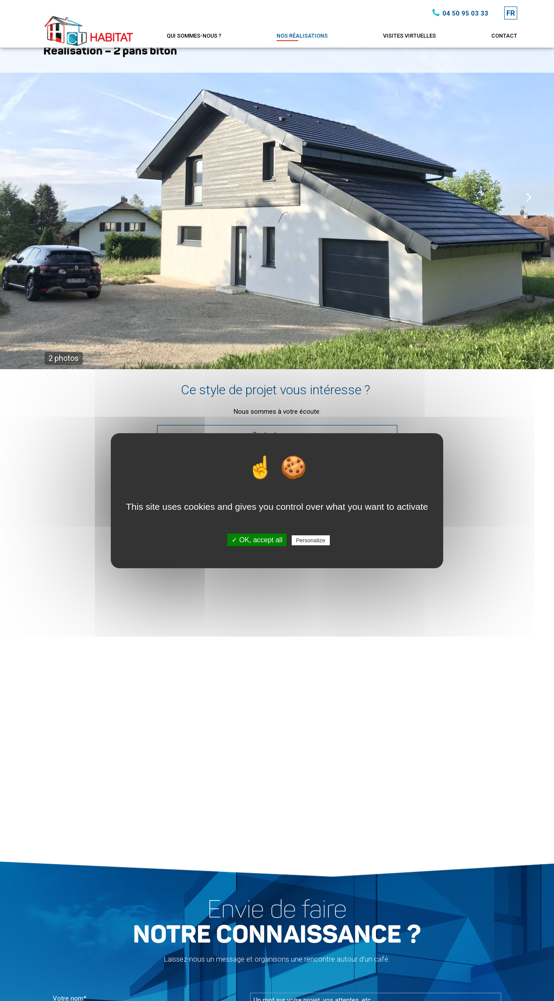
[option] (277, 203)
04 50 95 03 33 (458, 13)
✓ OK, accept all (257, 540)
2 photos (63, 358)
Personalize (310, 540)
